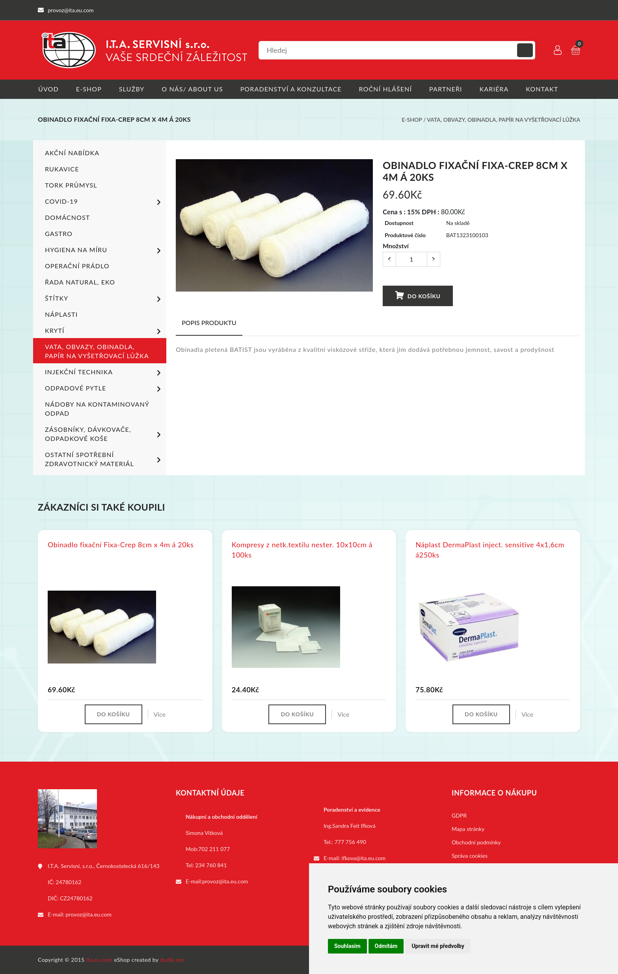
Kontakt (545, 89)
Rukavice (62, 169)
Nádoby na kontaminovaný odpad (97, 408)
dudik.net (172, 959)
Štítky (104, 299)
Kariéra (496, 89)
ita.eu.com (99, 959)
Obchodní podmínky (476, 842)
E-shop (89, 89)
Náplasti (61, 314)
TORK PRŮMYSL (71, 185)
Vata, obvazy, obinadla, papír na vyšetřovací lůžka (503, 119)
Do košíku (418, 295)
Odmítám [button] (386, 946)
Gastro (59, 233)
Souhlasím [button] (347, 946)
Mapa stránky (468, 828)
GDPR (459, 815)
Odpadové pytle (104, 389)
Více (160, 714)
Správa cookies (470, 855)
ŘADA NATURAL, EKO (80, 282)
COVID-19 (104, 202)
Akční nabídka (72, 152)
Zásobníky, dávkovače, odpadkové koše (104, 434)
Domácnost (67, 217)
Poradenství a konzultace (292, 89)
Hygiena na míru (104, 250)
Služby (132, 89)
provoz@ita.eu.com (89, 914)
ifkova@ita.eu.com (364, 858)
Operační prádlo (77, 266)
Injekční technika (104, 372)
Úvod (48, 89)
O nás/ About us (193, 89)
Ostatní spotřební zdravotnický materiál (104, 459)
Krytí (104, 331)
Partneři (448, 89)
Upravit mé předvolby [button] (437, 946)
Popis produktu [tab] (209, 322)
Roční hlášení (387, 89)
